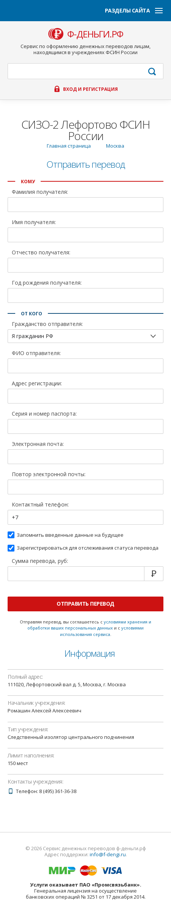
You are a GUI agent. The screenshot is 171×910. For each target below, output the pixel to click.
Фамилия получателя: (40, 192)
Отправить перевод (85, 603)
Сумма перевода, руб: (40, 561)
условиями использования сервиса (102, 631)
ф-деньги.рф (95, 34)
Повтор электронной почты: (49, 475)
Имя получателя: (34, 223)
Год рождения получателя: (47, 283)
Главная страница (69, 145)
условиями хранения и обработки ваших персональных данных (89, 625)
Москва (115, 145)
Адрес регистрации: (37, 384)
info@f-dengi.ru (108, 854)
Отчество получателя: (41, 253)
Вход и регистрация (90, 89)
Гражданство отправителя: (47, 324)
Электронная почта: (38, 444)
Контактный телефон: (40, 505)
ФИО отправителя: (36, 354)
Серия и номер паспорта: (44, 414)
